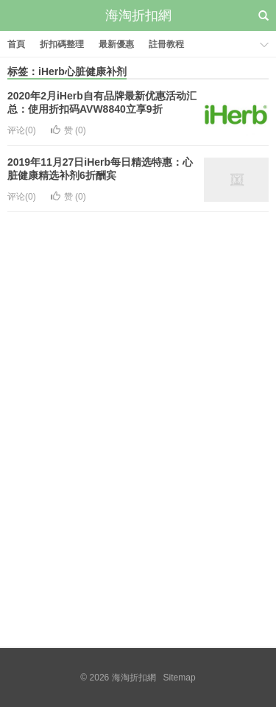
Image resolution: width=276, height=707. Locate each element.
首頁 (16, 44)
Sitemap (179, 677)
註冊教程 (166, 44)
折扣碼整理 (62, 44)
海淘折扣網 (138, 15)
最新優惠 (116, 44)
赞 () (68, 130)
